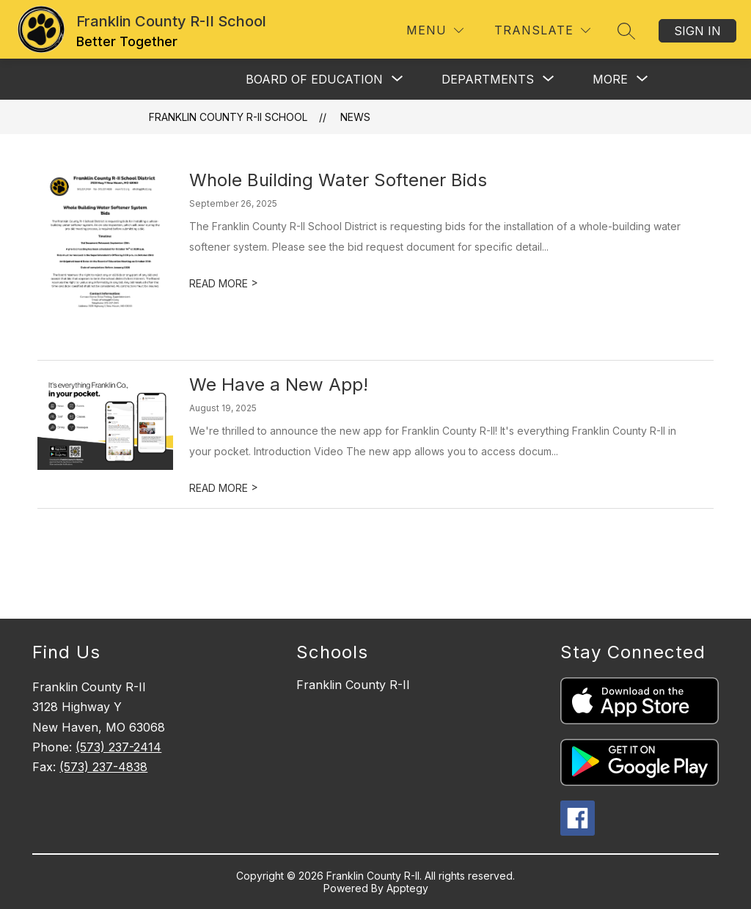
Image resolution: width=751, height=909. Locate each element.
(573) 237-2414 (118, 747)
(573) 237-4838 (103, 766)
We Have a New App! (278, 384)
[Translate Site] (542, 30)
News (355, 117)
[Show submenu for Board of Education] (314, 79)
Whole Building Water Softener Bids (338, 180)
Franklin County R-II (353, 684)
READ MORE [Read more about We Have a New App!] (223, 488)
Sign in (697, 30)
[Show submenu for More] (610, 79)
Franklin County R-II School (228, 117)
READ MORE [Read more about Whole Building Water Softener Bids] (223, 283)
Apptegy (407, 888)
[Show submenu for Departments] (488, 79)
